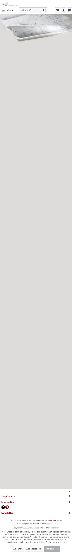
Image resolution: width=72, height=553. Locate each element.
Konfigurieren (52, 548)
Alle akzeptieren (34, 548)
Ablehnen (17, 548)
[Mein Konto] (63, 10)
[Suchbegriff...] (33, 10)
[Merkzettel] (57, 10)
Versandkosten (50, 520)
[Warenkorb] (69, 10)
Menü (7, 10)
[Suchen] (44, 10)
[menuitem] (7, 10)
